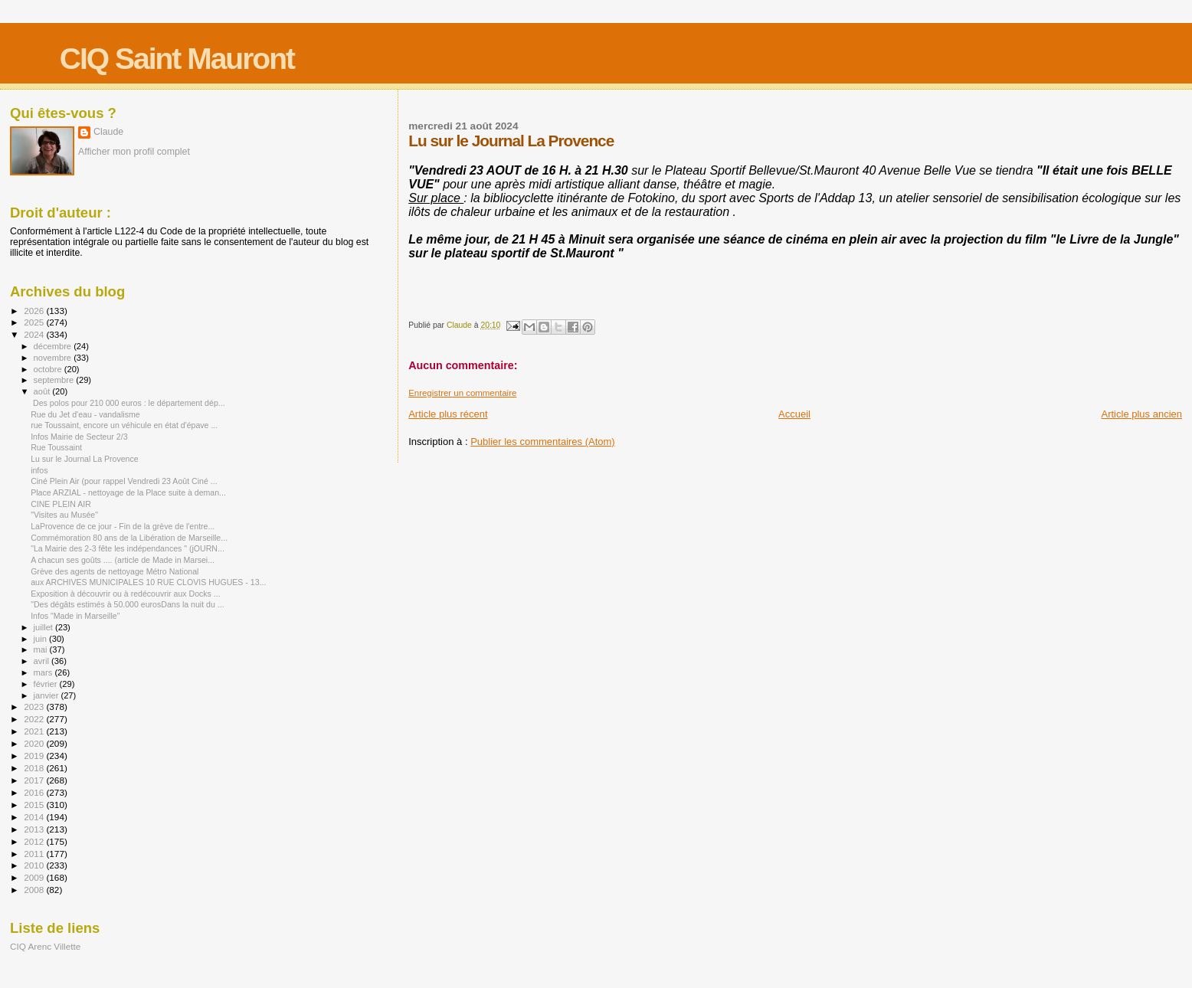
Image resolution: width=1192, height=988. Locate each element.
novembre (54, 357)
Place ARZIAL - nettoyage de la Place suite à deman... (128, 492)
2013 (35, 829)
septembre (55, 379)
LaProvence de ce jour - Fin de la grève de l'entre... (122, 526)
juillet (44, 627)
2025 (35, 322)
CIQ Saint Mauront (177, 58)
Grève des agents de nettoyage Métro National (114, 571)
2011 (35, 854)
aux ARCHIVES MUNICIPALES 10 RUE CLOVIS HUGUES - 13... (148, 582)
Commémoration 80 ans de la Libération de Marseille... (129, 537)
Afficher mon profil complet (134, 151)
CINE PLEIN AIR (61, 504)
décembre (54, 346)
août (43, 391)
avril (43, 661)
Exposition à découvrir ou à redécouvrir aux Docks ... (126, 593)
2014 (35, 817)
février (47, 684)
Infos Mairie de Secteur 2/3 (79, 436)
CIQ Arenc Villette (45, 946)
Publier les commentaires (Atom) (542, 441)
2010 (35, 865)
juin (41, 638)
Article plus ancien (1142, 414)
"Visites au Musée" (64, 514)
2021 (35, 731)
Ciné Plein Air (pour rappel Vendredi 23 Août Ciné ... (124, 481)
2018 (35, 768)
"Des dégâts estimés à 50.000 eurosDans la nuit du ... (127, 604)
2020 (35, 743)
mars (44, 672)
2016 (35, 792)
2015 (35, 805)
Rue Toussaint (56, 447)
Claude (108, 131)
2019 (35, 756)
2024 (35, 334)
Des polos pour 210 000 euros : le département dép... (127, 402)
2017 (35, 780)
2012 (35, 841)
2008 (35, 890)
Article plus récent (447, 414)
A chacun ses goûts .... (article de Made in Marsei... (122, 559)
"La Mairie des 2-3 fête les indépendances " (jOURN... (127, 548)
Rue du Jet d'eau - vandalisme (85, 414)
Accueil (794, 414)
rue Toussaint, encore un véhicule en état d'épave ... (124, 425)
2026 (35, 311)
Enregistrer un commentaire (462, 392)
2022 (35, 719)
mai (42, 649)
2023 (35, 707)
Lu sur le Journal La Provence (85, 458)
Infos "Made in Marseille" (75, 615)
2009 (35, 877)
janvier (47, 695)
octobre (49, 369)
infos (39, 470)
